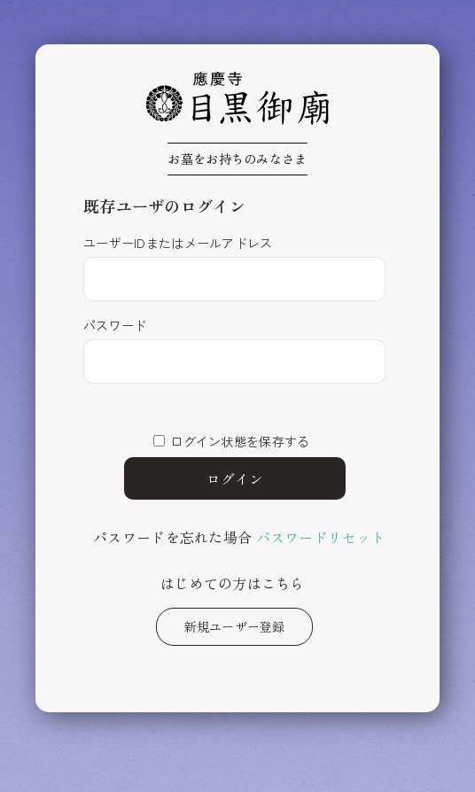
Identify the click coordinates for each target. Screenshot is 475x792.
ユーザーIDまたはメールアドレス (177, 243)
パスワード (114, 325)
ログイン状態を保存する (239, 441)
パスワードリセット (321, 536)
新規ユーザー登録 (233, 626)
